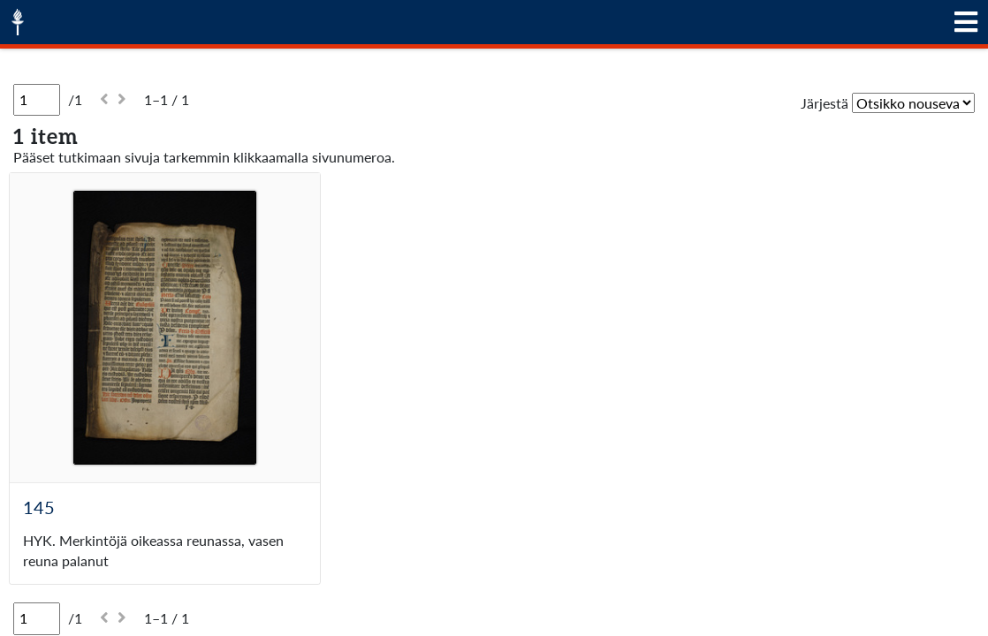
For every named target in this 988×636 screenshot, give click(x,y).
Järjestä (824, 103)
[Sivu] (36, 100)
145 (39, 507)
